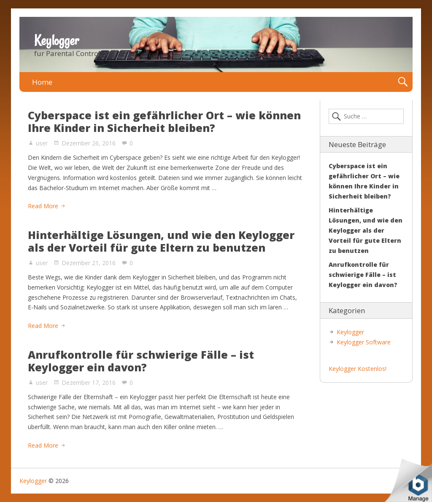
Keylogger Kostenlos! (357, 369)
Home (42, 82)
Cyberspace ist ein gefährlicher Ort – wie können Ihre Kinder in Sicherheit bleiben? (164, 121)
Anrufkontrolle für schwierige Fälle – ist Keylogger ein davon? (141, 360)
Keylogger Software (364, 342)
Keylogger (56, 40)
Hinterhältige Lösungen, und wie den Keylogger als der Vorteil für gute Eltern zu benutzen (161, 241)
